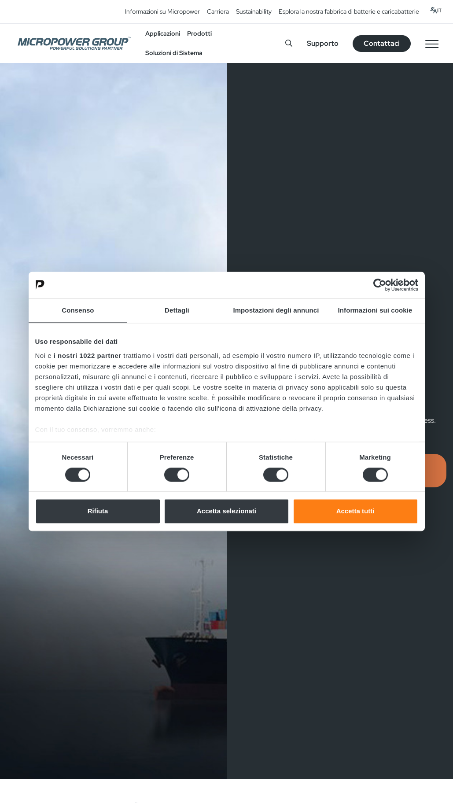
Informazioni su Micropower (162, 11)
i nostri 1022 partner (88, 355)
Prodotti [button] (199, 33)
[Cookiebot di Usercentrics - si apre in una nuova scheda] (379, 284)
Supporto (323, 43)
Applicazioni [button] (162, 33)
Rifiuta (98, 511)
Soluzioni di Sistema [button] (174, 53)
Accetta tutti (355, 511)
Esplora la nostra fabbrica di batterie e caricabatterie (349, 11)
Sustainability (254, 11)
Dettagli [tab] (177, 310)
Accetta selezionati (226, 511)
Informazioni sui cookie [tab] (375, 310)
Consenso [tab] (78, 310)
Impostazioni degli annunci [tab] (276, 310)
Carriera (218, 11)
